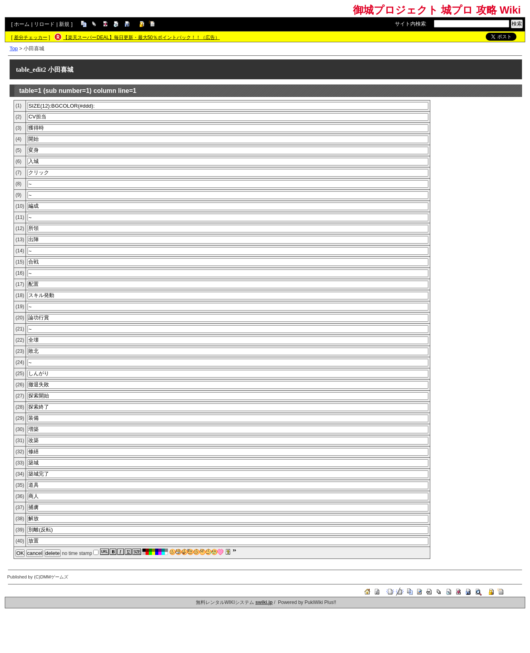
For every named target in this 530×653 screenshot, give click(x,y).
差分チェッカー (30, 37)
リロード (44, 24)
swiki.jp (263, 602)
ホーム (22, 24)
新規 (64, 24)
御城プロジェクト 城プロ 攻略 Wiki (437, 10)
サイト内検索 (410, 24)
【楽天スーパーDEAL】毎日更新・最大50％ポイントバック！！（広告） (141, 37)
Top (14, 48)
